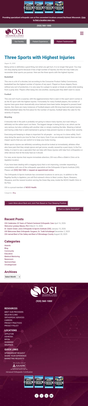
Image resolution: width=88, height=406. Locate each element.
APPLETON (9, 334)
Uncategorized (10, 265)
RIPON (7, 339)
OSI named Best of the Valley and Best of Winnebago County (29, 234)
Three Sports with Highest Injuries (39, 57)
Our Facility (19, 42)
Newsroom (8, 259)
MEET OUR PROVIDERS (13, 312)
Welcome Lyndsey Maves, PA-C (17, 226)
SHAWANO (8, 342)
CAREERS (8, 320)
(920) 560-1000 (44, 26)
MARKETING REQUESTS (14, 359)
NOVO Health (31, 187)
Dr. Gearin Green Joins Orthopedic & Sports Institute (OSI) (27, 229)
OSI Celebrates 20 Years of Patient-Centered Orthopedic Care (29, 223)
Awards (7, 245)
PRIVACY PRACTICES (13, 323)
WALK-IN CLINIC (11, 315)
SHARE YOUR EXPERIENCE (15, 356)
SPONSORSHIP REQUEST (14, 353)
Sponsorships (10, 262)
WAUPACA (8, 345)
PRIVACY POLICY (11, 326)
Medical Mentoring (12, 256)
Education (8, 254)
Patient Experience (40, 42)
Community (9, 251)
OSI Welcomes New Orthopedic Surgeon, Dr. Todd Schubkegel (29, 231)
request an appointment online (41, 170)
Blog (14, 193)
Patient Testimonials (65, 42)
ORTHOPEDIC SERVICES (14, 317)
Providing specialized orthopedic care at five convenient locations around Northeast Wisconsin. (44, 18)
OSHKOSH (8, 337)
